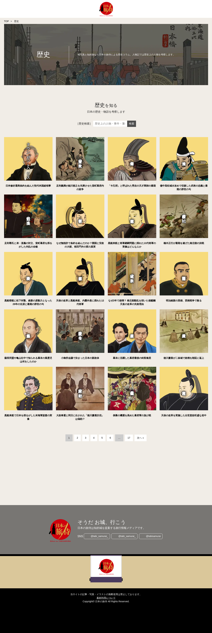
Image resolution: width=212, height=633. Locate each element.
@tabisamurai (153, 536)
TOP (6, 21)
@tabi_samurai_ (99, 536)
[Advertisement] (106, 473)
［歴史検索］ (84, 123)
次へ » (141, 437)
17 (129, 437)
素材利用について (106, 597)
